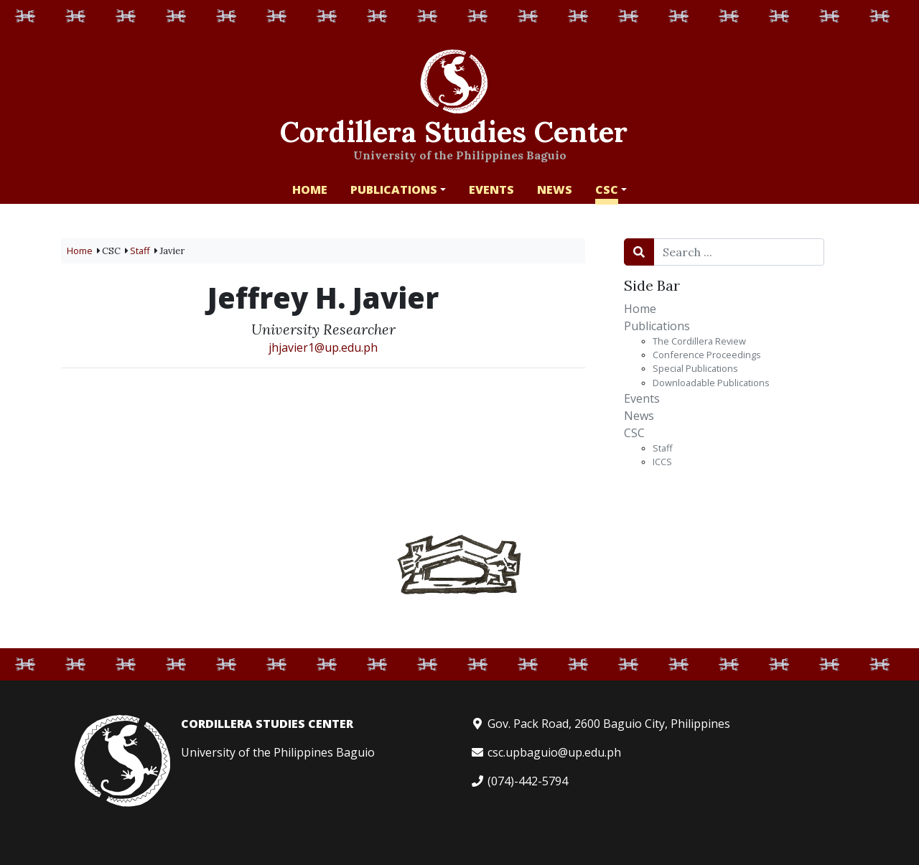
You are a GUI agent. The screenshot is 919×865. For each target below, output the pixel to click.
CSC (634, 433)
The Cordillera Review (699, 341)
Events (642, 398)
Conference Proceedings (707, 354)
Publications (657, 326)
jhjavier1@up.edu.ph (323, 347)
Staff (663, 447)
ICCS (662, 461)
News (639, 416)
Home (640, 309)
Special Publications (695, 368)
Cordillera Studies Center (454, 130)
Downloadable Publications (711, 382)
